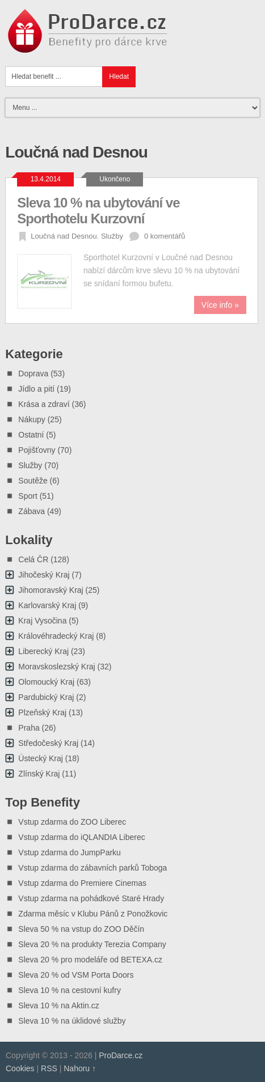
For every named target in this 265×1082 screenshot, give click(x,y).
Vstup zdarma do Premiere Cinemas (82, 883)
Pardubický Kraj (46, 697)
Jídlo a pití (36, 388)
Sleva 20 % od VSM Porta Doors (75, 974)
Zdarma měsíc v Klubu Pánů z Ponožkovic (92, 913)
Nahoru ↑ (80, 1068)
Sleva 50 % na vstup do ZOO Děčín (81, 929)
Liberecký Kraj (43, 651)
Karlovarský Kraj (47, 605)
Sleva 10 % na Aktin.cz (58, 1005)
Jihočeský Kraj (43, 574)
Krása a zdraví (43, 404)
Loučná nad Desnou (63, 236)
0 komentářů (164, 236)
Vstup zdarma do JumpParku (69, 852)
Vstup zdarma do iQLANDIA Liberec (81, 837)
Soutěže (32, 480)
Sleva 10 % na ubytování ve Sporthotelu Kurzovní (98, 210)
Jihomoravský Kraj (50, 590)
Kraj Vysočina (42, 620)
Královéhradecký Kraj (56, 635)
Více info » (220, 304)
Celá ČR (33, 559)
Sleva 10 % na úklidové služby (71, 1020)
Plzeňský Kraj (42, 712)
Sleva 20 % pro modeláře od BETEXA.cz (90, 959)
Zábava (31, 511)
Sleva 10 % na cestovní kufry (69, 990)
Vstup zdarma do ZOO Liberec (72, 821)
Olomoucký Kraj (46, 681)
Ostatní (31, 434)
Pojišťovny (36, 450)
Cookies (20, 1068)
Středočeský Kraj (48, 743)
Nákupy (31, 419)
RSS (49, 1068)
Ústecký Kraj (40, 758)
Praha (28, 727)
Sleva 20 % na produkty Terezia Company (92, 944)
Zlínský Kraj (39, 773)
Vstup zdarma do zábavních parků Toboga (92, 867)
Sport (27, 495)
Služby (112, 236)
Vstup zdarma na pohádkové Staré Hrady (91, 898)
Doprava (33, 373)
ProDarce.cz (120, 1055)
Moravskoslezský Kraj (56, 666)
